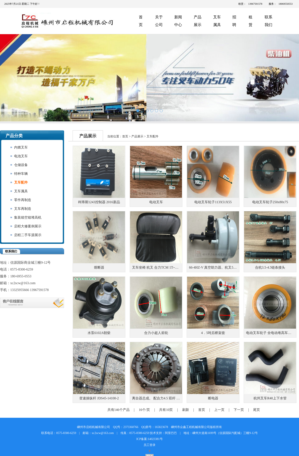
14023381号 (155, 439)
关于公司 (159, 21)
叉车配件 (21, 182)
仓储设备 (21, 165)
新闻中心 (178, 21)
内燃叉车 (21, 147)
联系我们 (268, 21)
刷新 (185, 410)
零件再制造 (22, 200)
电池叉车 (21, 156)
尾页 (256, 410)
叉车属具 (217, 21)
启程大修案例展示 (27, 226)
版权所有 (216, 427)
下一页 (239, 410)
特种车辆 (21, 173)
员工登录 (149, 445)
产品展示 (197, 21)
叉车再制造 (22, 208)
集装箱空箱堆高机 (27, 217)
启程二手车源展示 (27, 235)
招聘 (234, 21)
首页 (141, 21)
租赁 (250, 21)
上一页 (219, 410)
